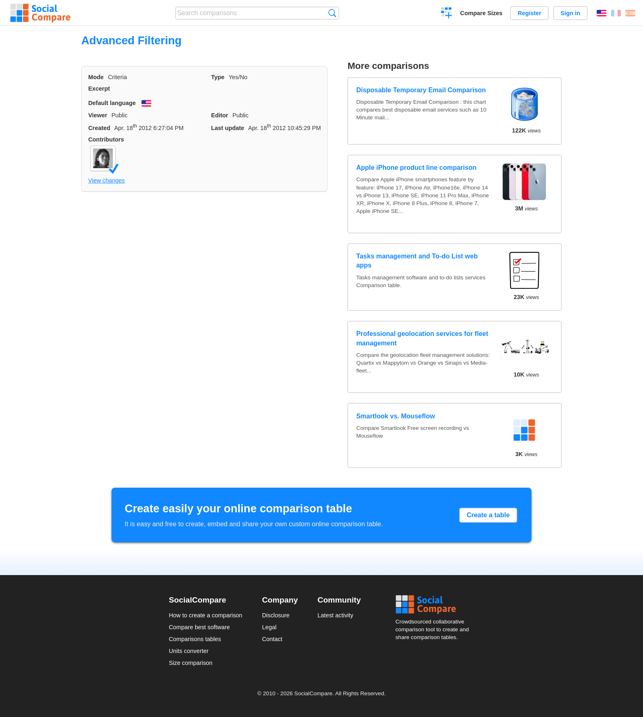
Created (99, 128)
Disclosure (276, 615)
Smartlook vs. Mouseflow (395, 416)
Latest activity (335, 615)
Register (529, 13)
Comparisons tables (195, 639)
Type (218, 77)
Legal (269, 627)
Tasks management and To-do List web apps (417, 261)
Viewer (97, 115)
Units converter (189, 651)
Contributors (106, 139)
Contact (272, 639)
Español (630, 13)
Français (616, 13)
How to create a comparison (205, 615)
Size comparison (190, 663)
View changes (106, 180)
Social (434, 604)
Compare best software (199, 627)
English (602, 13)
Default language (112, 103)
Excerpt (99, 88)
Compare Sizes (481, 13)
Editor (219, 115)
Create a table (488, 514)
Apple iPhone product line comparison (416, 167)
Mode (96, 77)
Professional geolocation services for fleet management (422, 338)
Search (332, 13)
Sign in (570, 13)
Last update (227, 128)
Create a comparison (446, 13)
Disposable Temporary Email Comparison (421, 90)
